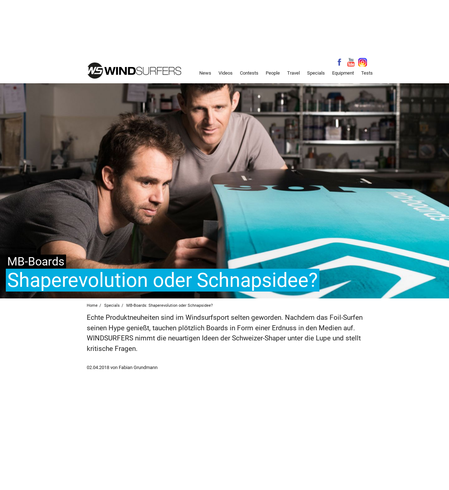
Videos (226, 73)
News (205, 73)
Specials (316, 73)
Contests (249, 73)
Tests (367, 73)
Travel (293, 73)
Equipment (343, 73)
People (273, 73)
